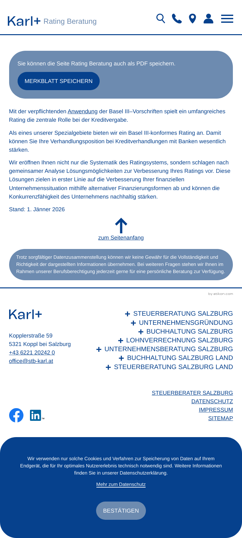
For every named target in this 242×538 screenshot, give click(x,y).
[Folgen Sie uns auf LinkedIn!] (37, 415)
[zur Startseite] (24, 21)
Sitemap (220, 418)
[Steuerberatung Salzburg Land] (163, 367)
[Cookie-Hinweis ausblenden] (121, 511)
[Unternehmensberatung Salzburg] (163, 349)
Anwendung (83, 111)
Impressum (216, 410)
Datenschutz (212, 401)
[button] (177, 18)
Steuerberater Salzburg (192, 393)
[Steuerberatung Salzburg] (163, 314)
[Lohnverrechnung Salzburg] (163, 341)
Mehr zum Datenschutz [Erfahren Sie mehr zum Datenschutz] (121, 484)
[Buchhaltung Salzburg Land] (163, 358)
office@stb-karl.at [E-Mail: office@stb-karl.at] (31, 361)
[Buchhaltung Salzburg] (163, 332)
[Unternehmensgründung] (163, 323)
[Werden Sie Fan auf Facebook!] (16, 415)
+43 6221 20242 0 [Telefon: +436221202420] (32, 353)
